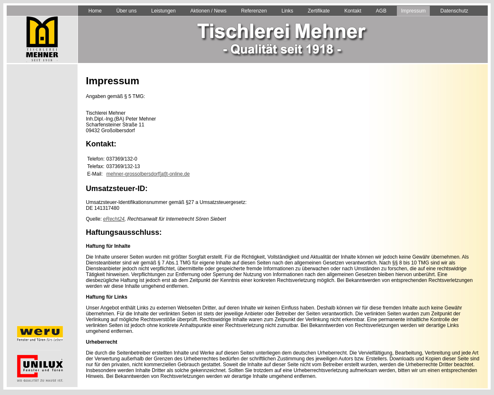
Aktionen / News (208, 11)
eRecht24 (113, 219)
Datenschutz (454, 11)
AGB (381, 11)
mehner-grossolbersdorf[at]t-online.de (148, 174)
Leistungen (163, 11)
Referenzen (254, 11)
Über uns (126, 11)
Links (287, 11)
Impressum (413, 11)
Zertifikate (319, 11)
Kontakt (352, 11)
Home (95, 11)
